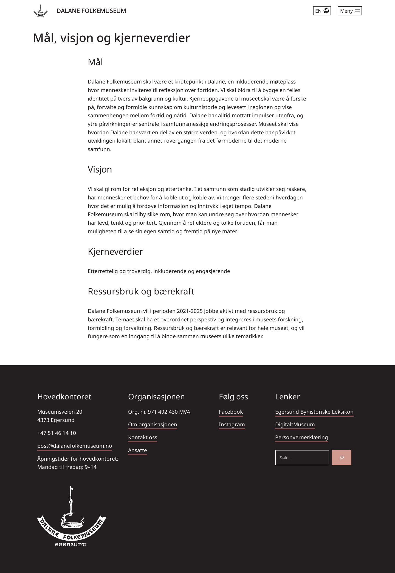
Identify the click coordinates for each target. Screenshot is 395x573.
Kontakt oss (142, 437)
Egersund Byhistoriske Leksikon (314, 411)
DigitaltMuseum (295, 424)
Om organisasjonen (152, 424)
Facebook (231, 411)
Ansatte (137, 450)
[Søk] (341, 457)
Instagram (232, 424)
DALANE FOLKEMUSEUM (91, 10)
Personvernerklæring (301, 437)
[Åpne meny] (350, 10)
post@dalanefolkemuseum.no (74, 445)
